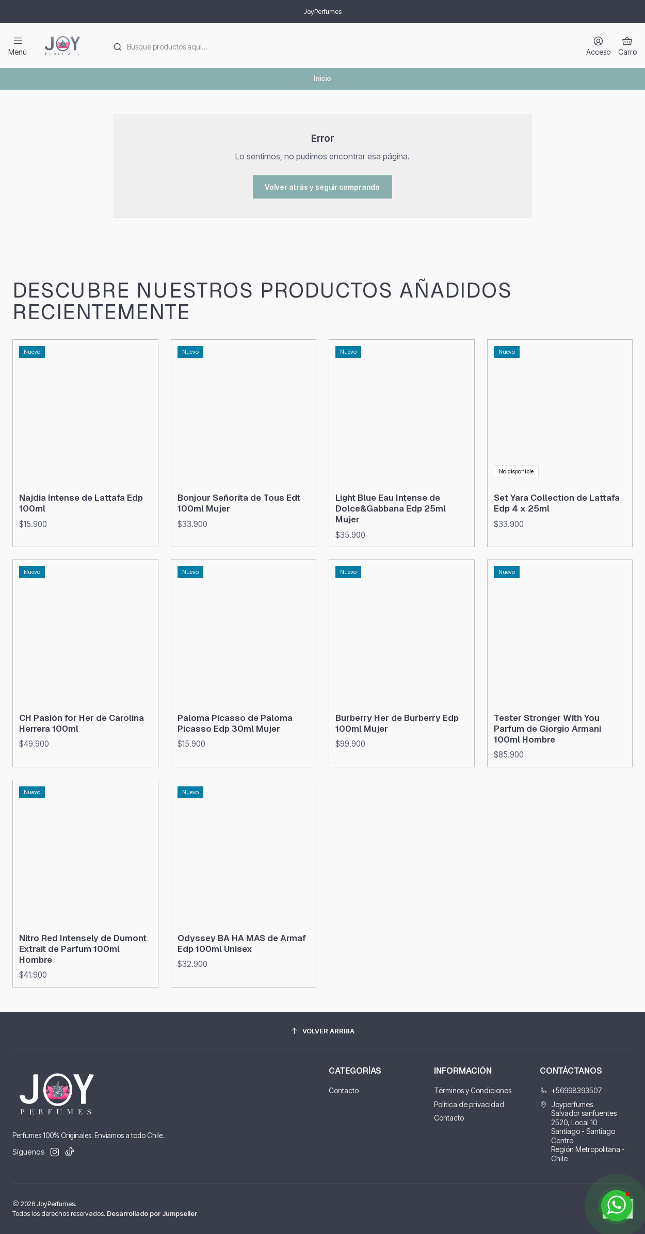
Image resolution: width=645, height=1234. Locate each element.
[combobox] (338, 46)
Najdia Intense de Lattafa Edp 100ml (81, 539)
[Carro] (627, 45)
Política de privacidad (469, 1104)
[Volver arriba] (322, 1032)
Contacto (344, 1090)
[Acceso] (598, 45)
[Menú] (17, 45)
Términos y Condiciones (472, 1090)
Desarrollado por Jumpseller (152, 1213)
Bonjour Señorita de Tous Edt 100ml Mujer (239, 551)
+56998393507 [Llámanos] (571, 1090)
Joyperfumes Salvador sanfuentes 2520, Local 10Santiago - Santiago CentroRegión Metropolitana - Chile (582, 1131)
